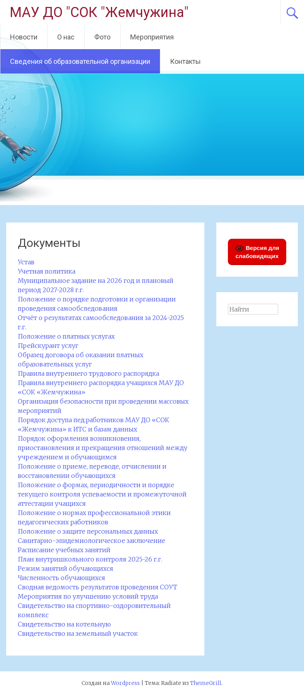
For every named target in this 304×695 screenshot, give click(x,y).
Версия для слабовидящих (257, 251)
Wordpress (125, 683)
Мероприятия (152, 37)
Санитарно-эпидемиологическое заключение (91, 540)
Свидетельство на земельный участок (78, 633)
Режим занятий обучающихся (65, 568)
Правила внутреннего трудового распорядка (88, 373)
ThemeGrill (205, 683)
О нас (66, 37)
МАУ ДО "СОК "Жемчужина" (99, 12)
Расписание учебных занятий (64, 550)
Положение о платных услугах (66, 336)
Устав (26, 262)
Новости (23, 37)
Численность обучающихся (61, 578)
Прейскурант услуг (48, 345)
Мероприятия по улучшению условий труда (88, 596)
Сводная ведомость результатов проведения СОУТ (97, 587)
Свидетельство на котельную (64, 624)
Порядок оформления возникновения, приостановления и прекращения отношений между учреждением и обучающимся (102, 448)
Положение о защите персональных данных (88, 531)
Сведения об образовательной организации (80, 61)
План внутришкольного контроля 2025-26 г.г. (90, 559)
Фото (102, 37)
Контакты (185, 61)
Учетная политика (46, 271)
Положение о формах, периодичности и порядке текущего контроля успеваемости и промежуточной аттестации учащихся (102, 494)
